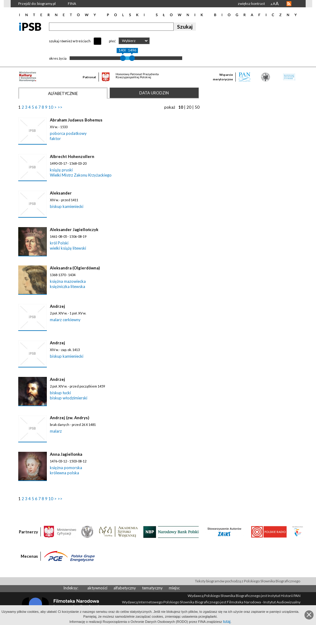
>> (59, 107)
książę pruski (61, 169)
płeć (112, 41)
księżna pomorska (66, 467)
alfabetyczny (124, 587)
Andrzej (57, 306)
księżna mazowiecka (68, 281)
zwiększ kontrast (251, 3)
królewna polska (64, 472)
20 (188, 107)
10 (50, 107)
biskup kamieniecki (66, 206)
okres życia (58, 58)
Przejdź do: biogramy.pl (37, 3)
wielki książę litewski (68, 248)
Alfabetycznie (63, 93)
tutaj (227, 621)
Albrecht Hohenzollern (72, 156)
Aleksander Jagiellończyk (74, 229)
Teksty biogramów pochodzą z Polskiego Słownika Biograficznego (247, 581)
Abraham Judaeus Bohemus (76, 120)
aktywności (97, 587)
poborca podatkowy (68, 133)
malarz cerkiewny (65, 319)
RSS (288, 3)
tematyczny (152, 587)
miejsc (174, 587)
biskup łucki (60, 392)
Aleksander (61, 193)
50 (197, 107)
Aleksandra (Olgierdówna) (75, 267)
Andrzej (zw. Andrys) (69, 417)
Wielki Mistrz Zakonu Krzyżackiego (81, 175)
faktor (55, 138)
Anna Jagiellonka (66, 454)
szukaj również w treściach (70, 41)
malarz (56, 431)
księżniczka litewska (67, 286)
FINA (72, 3)
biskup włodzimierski (68, 397)
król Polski (59, 243)
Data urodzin (154, 92)
